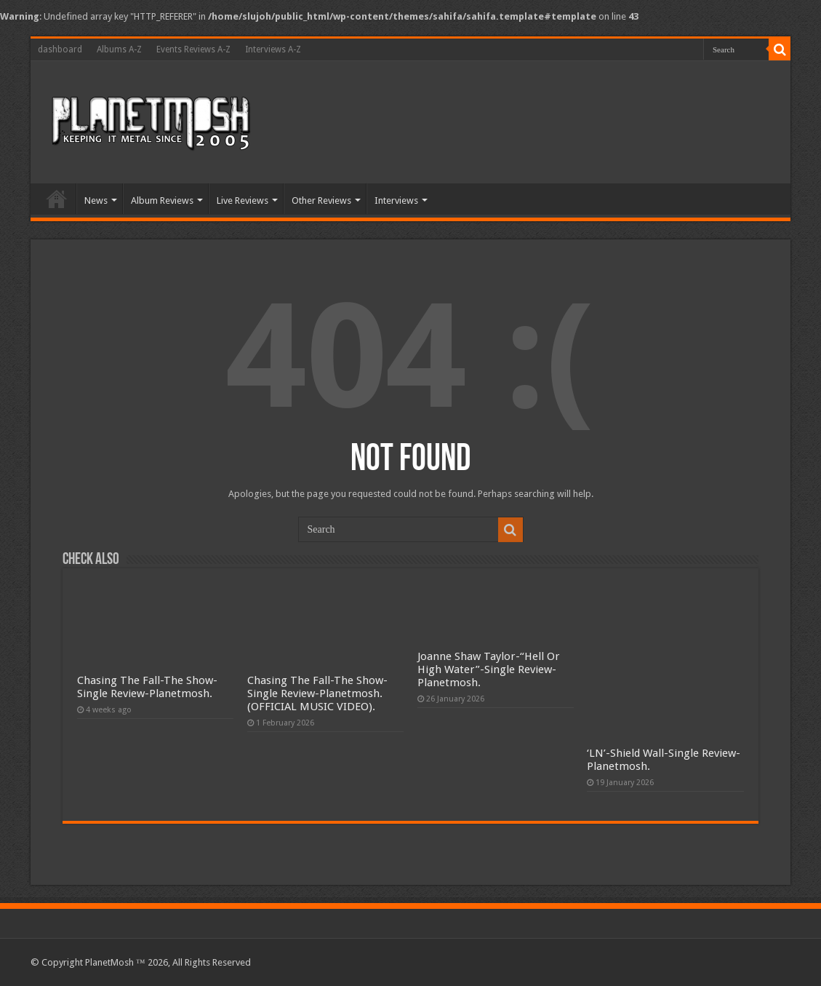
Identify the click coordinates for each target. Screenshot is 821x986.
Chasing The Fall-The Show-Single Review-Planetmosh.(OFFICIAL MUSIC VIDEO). (317, 693)
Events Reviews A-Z (193, 49)
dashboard (60, 49)
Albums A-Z (119, 49)
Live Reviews (242, 200)
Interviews (396, 200)
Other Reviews (321, 200)
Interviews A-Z (273, 49)
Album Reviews (162, 200)
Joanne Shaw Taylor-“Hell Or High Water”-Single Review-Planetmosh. (488, 669)
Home (57, 198)
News (96, 200)
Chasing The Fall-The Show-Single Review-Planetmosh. (147, 687)
